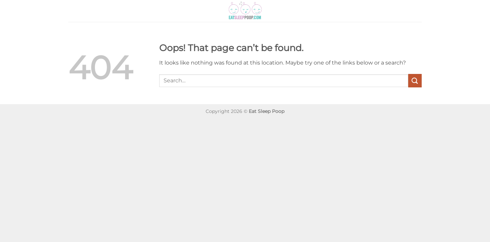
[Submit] (415, 80)
